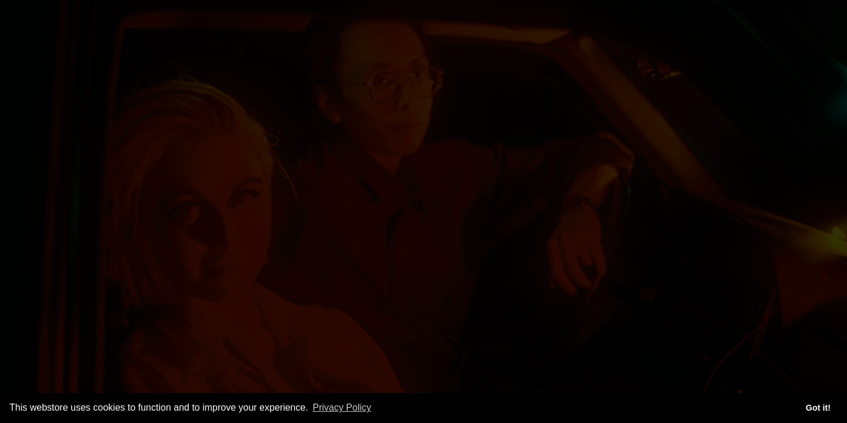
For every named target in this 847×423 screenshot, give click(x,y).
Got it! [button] (818, 407)
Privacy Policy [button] (341, 407)
